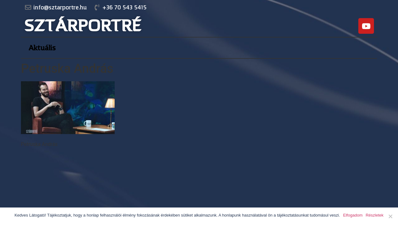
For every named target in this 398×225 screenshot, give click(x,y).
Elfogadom (352, 215)
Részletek (374, 215)
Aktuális (42, 47)
